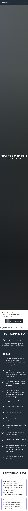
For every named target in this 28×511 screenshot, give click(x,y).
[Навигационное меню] (25, 2)
